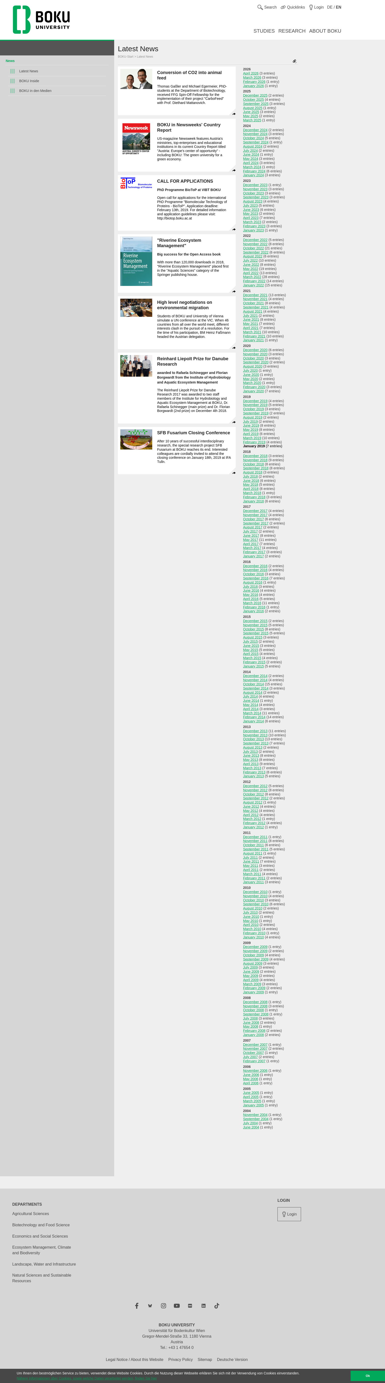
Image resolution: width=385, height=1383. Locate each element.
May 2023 (250, 214)
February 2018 (254, 497)
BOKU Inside (29, 81)
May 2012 (250, 811)
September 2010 (256, 904)
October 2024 (253, 138)
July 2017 (250, 531)
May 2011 (250, 866)
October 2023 (253, 193)
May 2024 (250, 159)
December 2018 (255, 456)
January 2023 (253, 230)
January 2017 (253, 556)
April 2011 (251, 870)
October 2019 (253, 409)
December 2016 (255, 566)
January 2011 (253, 882)
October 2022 (253, 248)
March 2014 (252, 713)
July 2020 (250, 370)
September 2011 (256, 849)
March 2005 (252, 1101)
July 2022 (250, 260)
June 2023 (251, 210)
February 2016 (254, 607)
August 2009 (252, 963)
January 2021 (253, 340)
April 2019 (251, 434)
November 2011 (255, 841)
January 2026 (253, 86)
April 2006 (251, 1083)
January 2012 (253, 827)
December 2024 (255, 130)
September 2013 (256, 743)
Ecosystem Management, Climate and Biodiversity (41, 1250)
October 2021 (253, 303)
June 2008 (251, 1022)
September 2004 (256, 1119)
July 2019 (250, 421)
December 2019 (255, 401)
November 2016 (255, 570)
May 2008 (250, 1026)
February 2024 (254, 171)
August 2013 (252, 747)
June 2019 (251, 425)
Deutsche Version (232, 1359)
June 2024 (251, 154)
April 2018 (251, 489)
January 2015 (253, 666)
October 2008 (253, 1010)
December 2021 (255, 295)
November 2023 (255, 189)
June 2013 (251, 755)
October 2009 (253, 955)
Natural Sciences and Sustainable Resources (41, 1278)
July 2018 (250, 476)
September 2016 (256, 578)
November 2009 (255, 951)
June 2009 (251, 971)
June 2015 (251, 646)
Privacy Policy (180, 1359)
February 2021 (254, 336)
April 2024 (251, 163)
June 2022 (251, 265)
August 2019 (252, 417)
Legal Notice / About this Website (135, 1359)
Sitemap (205, 1359)
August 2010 (252, 908)
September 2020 (256, 362)
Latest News (28, 71)
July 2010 (250, 912)
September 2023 (256, 197)
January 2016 (253, 611)
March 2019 (252, 438)
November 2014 (255, 680)
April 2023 (251, 218)
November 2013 (255, 735)
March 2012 (252, 819)
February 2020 (254, 387)
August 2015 (252, 637)
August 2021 (252, 311)
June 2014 (251, 701)
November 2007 (255, 1048)
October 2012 (253, 794)
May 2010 (250, 921)
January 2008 (253, 1035)
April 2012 (251, 815)
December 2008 (255, 1002)
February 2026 (254, 82)
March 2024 (252, 167)
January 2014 (253, 721)
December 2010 (255, 892)
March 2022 (252, 277)
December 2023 (255, 185)
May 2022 (250, 269)
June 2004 (251, 1127)
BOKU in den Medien (35, 91)
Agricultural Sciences (30, 1214)
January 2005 (253, 1105)
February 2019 (254, 442)
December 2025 (255, 95)
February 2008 (254, 1031)
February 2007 (254, 1061)
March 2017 (252, 548)
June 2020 (251, 375)
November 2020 (255, 354)
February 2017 (254, 552)
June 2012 (251, 806)
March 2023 (252, 222)
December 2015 (255, 621)
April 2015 (251, 654)
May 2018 (250, 485)
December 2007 (255, 1045)
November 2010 (255, 896)
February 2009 (254, 988)
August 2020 (252, 366)
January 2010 (253, 937)
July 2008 (250, 1018)
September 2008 (256, 1014)
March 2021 (252, 332)
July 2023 (250, 205)
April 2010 (251, 925)
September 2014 (256, 688)
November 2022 (255, 244)
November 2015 (255, 625)
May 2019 (250, 430)
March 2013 (252, 768)
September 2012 (256, 798)
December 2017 (255, 511)
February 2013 (254, 772)
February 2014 (254, 717)
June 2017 (251, 536)
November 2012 (255, 790)
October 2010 (253, 900)
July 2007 (250, 1057)
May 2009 (250, 976)
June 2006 (251, 1075)
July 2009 (250, 967)
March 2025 (252, 120)
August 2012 (252, 802)
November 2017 (255, 515)
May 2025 (250, 116)
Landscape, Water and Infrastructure (44, 1264)
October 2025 (253, 100)
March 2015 (252, 658)
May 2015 (250, 650)
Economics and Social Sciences (40, 1236)
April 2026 (251, 73)
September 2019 (256, 413)
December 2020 (255, 350)
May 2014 (250, 705)
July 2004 (250, 1123)
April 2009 (251, 980)
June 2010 (251, 917)
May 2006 (250, 1079)
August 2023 (252, 201)
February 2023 (254, 226)
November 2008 (255, 1006)
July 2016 (250, 587)
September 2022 (256, 252)
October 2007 (253, 1053)
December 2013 (255, 731)
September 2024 (256, 142)
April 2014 (251, 709)
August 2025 (252, 108)
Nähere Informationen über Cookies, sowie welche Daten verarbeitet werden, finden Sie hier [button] (87, 1378)
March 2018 (252, 493)
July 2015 (250, 641)
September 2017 (256, 523)
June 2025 (251, 112)
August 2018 (252, 472)
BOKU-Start (125, 56)
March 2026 (252, 77)
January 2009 (253, 992)
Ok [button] (368, 1376)
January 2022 (253, 285)
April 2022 (251, 273)
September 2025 (256, 104)
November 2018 (255, 460)
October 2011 (253, 845)
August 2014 (252, 692)
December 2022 (255, 240)
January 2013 (253, 776)
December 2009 (255, 947)
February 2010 (254, 933)
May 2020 (250, 379)
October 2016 (253, 574)
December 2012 (255, 786)
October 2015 (253, 629)
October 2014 (253, 684)
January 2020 (253, 391)
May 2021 (250, 324)
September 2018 (256, 468)
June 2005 (251, 1093)
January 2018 (253, 501)
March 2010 (252, 929)
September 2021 (256, 307)
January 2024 (253, 175)
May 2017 (250, 540)
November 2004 (255, 1115)
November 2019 (255, 405)
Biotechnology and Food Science (41, 1225)
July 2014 (250, 696)
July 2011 (250, 857)
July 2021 (250, 316)
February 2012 (254, 823)
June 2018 (251, 481)
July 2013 (250, 752)
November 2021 (255, 299)
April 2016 (251, 599)
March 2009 (252, 984)
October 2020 (253, 358)
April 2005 (251, 1097)
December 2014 (255, 676)
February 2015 (254, 662)
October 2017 (253, 519)
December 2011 (255, 837)
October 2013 (253, 739)
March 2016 (252, 603)
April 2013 (251, 764)
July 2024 (250, 151)
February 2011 (254, 878)
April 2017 (251, 544)
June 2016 (251, 590)
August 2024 (252, 146)
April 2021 (251, 328)
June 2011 (251, 861)
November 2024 (255, 134)
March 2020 (252, 383)
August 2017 (252, 527)
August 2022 (252, 256)
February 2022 (254, 281)
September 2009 (256, 959)
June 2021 (251, 319)
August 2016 (252, 582)
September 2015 (256, 633)
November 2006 (255, 1071)
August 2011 (252, 853)
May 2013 (250, 760)
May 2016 (250, 595)
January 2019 (254, 446)
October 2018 (253, 464)
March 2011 (252, 874)
